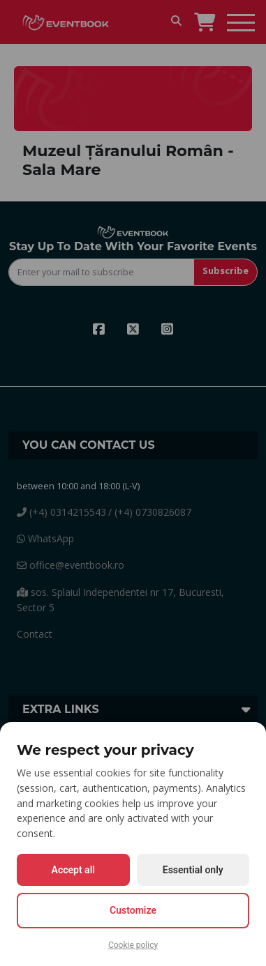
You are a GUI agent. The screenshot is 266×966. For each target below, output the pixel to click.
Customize (133, 910)
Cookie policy (133, 945)
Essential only (193, 869)
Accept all (73, 869)
